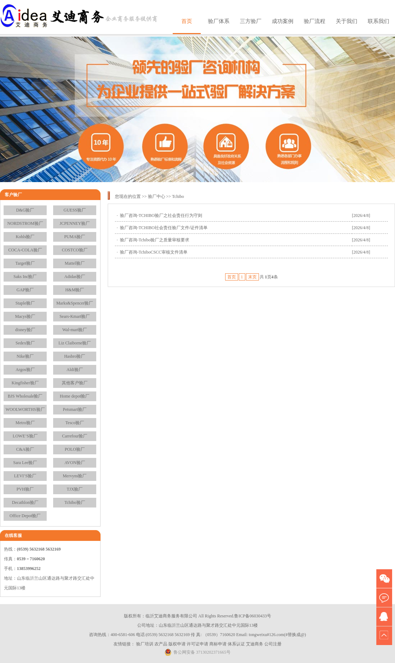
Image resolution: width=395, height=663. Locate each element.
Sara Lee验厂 (25, 462)
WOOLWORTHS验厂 (25, 409)
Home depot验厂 (75, 396)
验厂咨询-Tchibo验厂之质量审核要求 (154, 239)
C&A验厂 (25, 449)
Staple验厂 (25, 303)
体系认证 (236, 643)
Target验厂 (25, 263)
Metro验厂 (24, 422)
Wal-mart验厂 (74, 329)
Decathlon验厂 (25, 502)
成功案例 (282, 21)
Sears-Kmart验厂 (75, 316)
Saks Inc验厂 (25, 276)
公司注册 (273, 643)
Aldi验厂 (74, 369)
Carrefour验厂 (75, 436)
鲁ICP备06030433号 (252, 615)
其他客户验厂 (75, 382)
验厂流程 (314, 21)
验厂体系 (218, 21)
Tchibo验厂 (74, 502)
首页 (186, 21)
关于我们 (346, 21)
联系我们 (378, 21)
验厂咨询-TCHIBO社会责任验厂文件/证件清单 (164, 227)
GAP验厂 (25, 289)
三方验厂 (250, 21)
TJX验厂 (75, 489)
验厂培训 (144, 643)
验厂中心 (156, 196)
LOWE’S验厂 (25, 436)
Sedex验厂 (24, 343)
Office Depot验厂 (25, 515)
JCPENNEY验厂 (75, 223)
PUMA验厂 (74, 236)
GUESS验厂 (75, 210)
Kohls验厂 (25, 236)
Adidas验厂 (74, 276)
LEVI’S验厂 (25, 475)
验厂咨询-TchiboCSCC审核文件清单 (153, 252)
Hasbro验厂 (74, 356)
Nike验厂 (25, 356)
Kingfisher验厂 (24, 382)
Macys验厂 (25, 316)
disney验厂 (25, 329)
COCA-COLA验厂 (25, 249)
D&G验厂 (25, 210)
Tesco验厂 (74, 422)
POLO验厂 (74, 449)
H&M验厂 (74, 289)
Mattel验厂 (74, 263)
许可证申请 (197, 643)
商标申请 (218, 643)
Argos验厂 (24, 369)
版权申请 (177, 643)
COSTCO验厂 (74, 249)
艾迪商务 (254, 643)
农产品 (160, 643)
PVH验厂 (25, 489)
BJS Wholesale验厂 (25, 396)
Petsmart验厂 (75, 409)
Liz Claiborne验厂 (75, 343)
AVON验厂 (74, 462)
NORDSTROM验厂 (25, 223)
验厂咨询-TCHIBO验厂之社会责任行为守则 (161, 215)
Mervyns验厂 (75, 475)
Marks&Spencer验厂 (74, 303)
